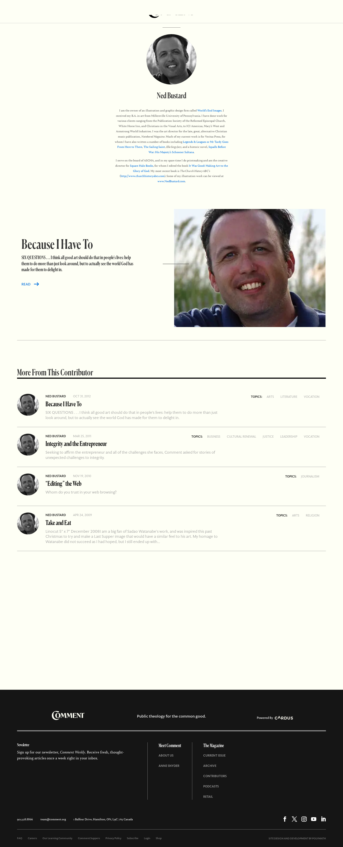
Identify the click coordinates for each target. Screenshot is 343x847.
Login (147, 838)
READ (26, 284)
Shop (159, 838)
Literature (288, 396)
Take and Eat (58, 522)
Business (213, 436)
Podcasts (211, 786)
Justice (268, 436)
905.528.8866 (25, 819)
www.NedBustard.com (171, 181)
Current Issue (214, 755)
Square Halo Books (141, 166)
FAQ (19, 838)
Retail (208, 796)
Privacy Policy (113, 838)
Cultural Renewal (241, 436)
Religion (312, 515)
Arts (270, 396)
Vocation (311, 396)
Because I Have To (64, 404)
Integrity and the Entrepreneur (76, 443)
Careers (32, 838)
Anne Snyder (169, 765)
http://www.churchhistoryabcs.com (142, 176)
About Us (166, 755)
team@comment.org (53, 819)
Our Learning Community (57, 838)
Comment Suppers (89, 838)
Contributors (215, 776)
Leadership (288, 436)
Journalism (310, 476)
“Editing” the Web (63, 483)
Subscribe (132, 838)
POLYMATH (319, 838)
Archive (209, 765)
